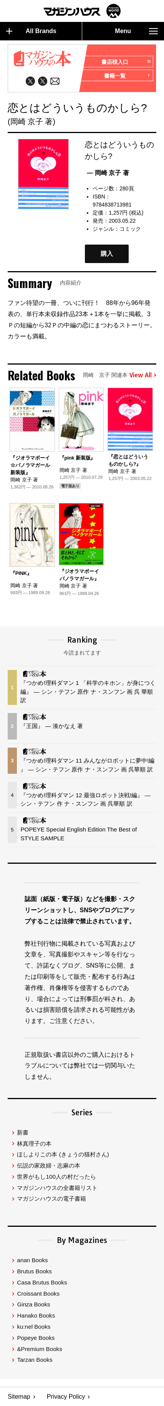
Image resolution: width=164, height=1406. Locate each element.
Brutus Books (34, 1271)
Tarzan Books (34, 1359)
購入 (107, 253)
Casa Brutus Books (42, 1282)
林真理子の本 (34, 1143)
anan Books (32, 1260)
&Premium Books (39, 1349)
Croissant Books (38, 1293)
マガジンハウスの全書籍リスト (57, 1187)
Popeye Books (36, 1337)
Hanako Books (36, 1315)
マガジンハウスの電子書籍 (51, 1198)
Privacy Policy (66, 1396)
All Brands (31, 31)
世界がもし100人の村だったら (56, 1176)
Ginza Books (33, 1304)
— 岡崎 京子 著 (108, 173)
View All (142, 375)
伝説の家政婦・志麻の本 (48, 1165)
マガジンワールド (82, 11)
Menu (136, 31)
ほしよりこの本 (63, 1154)
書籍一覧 (127, 76)
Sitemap (19, 1396)
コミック (130, 229)
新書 (22, 1132)
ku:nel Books (33, 1326)
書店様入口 (125, 62)
